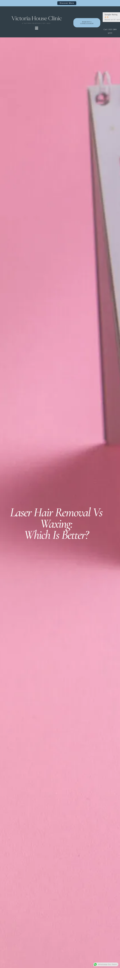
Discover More (67, 3)
